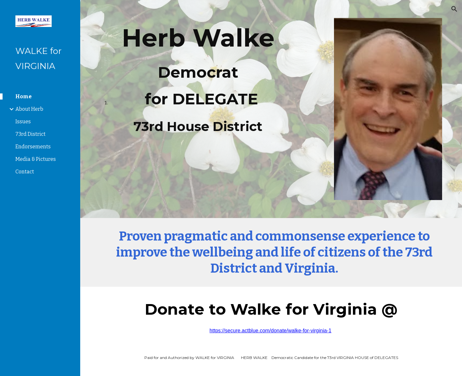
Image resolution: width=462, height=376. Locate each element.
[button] (454, 9)
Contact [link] (24, 172)
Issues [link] (23, 121)
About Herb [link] (29, 109)
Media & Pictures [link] (35, 159)
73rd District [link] (30, 134)
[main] (198, 78)
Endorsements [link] (33, 147)
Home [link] (23, 96)
